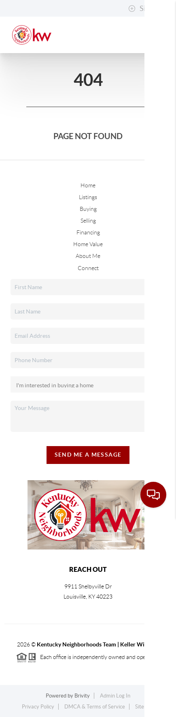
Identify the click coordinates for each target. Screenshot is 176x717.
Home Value (88, 244)
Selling (88, 220)
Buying (88, 209)
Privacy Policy (38, 707)
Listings (88, 197)
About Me (88, 256)
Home (88, 185)
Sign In (144, 8)
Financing (88, 232)
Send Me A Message (88, 454)
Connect (88, 268)
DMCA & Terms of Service (94, 707)
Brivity (82, 696)
